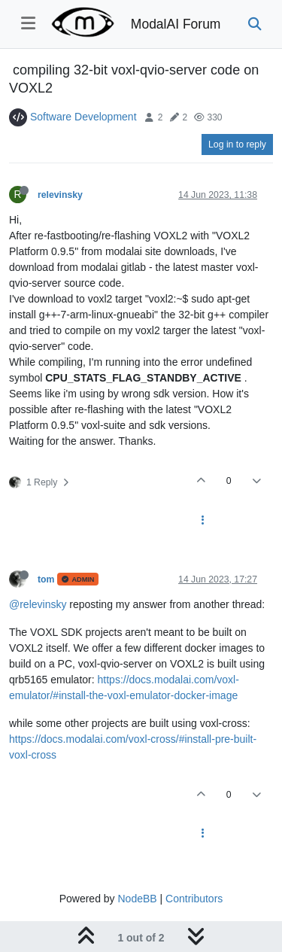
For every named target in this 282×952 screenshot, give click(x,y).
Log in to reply (237, 144)
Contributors (194, 899)
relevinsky (60, 195)
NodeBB (136, 899)
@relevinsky (37, 604)
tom (46, 579)
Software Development (83, 117)
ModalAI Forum (176, 24)
